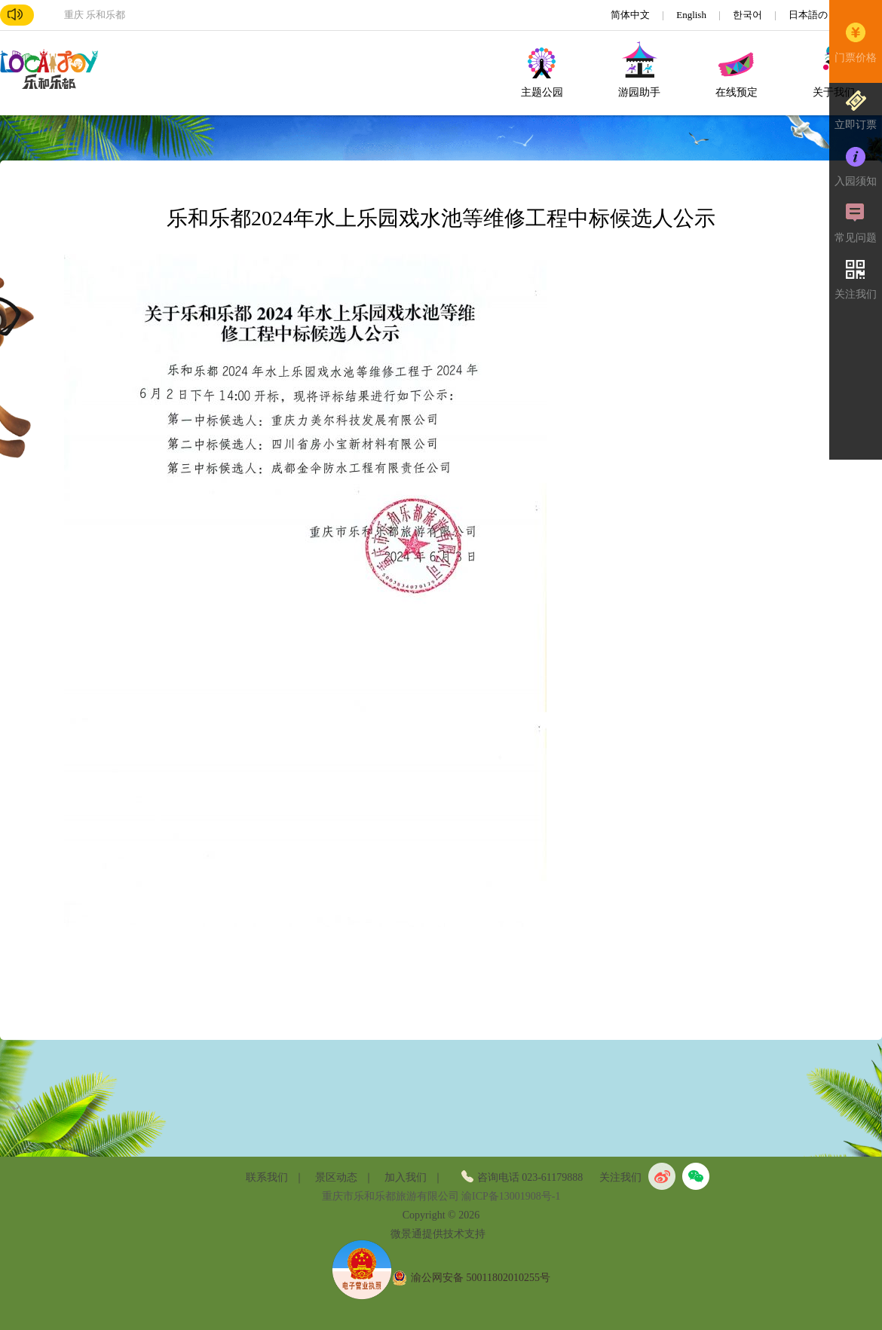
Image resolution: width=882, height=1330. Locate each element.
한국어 (748, 14)
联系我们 (267, 1177)
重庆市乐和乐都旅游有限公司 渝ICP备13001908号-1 (441, 1196)
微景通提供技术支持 (437, 1234)
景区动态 (336, 1177)
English (692, 14)
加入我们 (405, 1177)
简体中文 (631, 14)
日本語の (809, 14)
